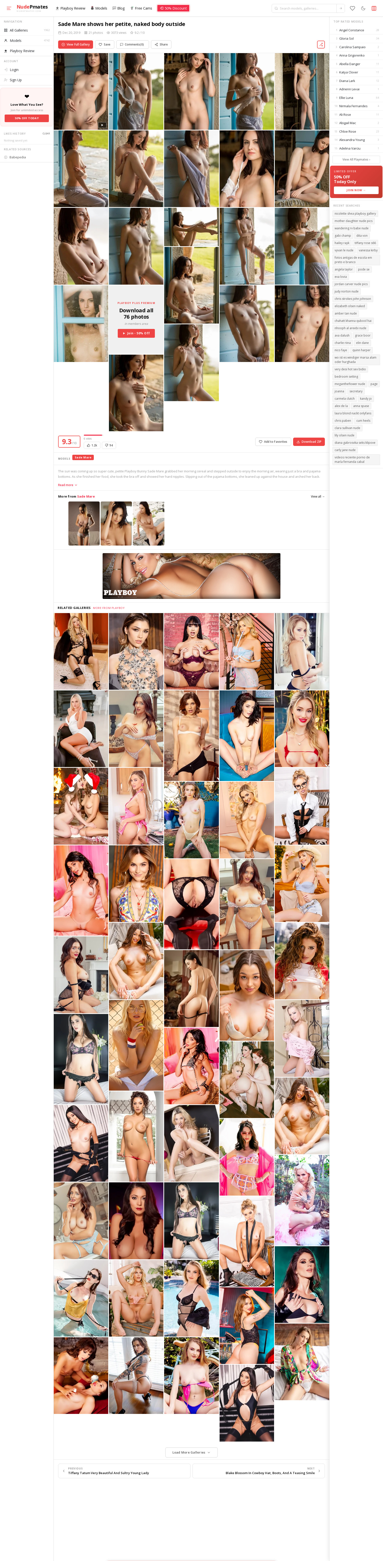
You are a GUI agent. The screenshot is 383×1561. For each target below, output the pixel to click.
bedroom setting (346, 376)
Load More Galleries (188, 1452)
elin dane (362, 343)
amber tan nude (346, 313)
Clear (46, 133)
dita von (362, 235)
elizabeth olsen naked (350, 306)
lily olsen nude (344, 435)
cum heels (363, 421)
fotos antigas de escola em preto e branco (353, 260)
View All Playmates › (356, 159)
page (374, 384)
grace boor (363, 335)
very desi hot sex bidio (350, 369)
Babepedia (15, 157)
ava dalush (342, 335)
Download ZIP (309, 442)
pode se (364, 269)
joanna (339, 391)
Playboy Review (70, 8)
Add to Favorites (273, 442)
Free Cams (141, 8)
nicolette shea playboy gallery (355, 213)
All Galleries (27, 30)
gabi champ (343, 235)
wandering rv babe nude (352, 228)
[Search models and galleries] (307, 8)
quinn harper (361, 350)
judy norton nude (347, 291)
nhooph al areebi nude (350, 328)
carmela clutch (345, 398)
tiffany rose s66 (365, 243)
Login (11, 69)
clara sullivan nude (347, 428)
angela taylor (344, 269)
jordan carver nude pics (351, 284)
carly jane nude (345, 450)
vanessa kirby (368, 250)
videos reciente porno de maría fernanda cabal (352, 459)
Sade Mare (83, 457)
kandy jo (366, 398)
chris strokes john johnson (353, 299)
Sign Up (13, 80)
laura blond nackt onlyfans (353, 413)
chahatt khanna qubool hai (353, 321)
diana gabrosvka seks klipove (355, 443)
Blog (118, 8)
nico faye (341, 350)
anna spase (361, 406)
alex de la (341, 406)
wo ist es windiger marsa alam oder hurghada (355, 359)
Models (98, 8)
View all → (318, 496)
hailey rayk (342, 243)
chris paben (343, 421)
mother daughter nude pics (353, 221)
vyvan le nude (344, 250)
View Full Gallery (76, 44)
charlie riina (343, 343)
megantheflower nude (350, 384)
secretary (356, 391)
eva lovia (341, 277)
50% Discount (173, 8)
